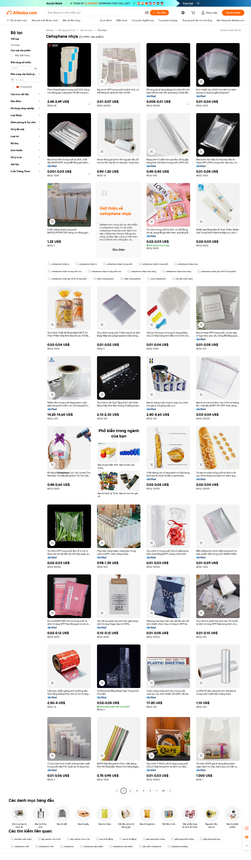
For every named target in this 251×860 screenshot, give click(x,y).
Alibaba (50, 30)
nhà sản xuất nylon (182, 278)
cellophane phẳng (178, 846)
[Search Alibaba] (95, 13)
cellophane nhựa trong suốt (117, 264)
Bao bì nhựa (86, 30)
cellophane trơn (20, 846)
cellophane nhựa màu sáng (142, 271)
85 (163, 791)
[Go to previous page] (117, 791)
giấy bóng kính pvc (210, 839)
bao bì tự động (104, 839)
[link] (246, 828)
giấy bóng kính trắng (154, 839)
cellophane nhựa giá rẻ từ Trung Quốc (216, 271)
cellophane (67, 846)
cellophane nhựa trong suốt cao (65, 271)
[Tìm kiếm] (159, 12)
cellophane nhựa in (58, 264)
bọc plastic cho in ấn (49, 839)
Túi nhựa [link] (102, 30)
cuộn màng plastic (103, 278)
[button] (147, 13)
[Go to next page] (170, 791)
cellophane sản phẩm (91, 846)
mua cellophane (156, 278)
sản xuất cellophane (150, 846)
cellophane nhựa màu (186, 264)
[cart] (193, 13)
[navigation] (25, 411)
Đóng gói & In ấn (66, 30)
